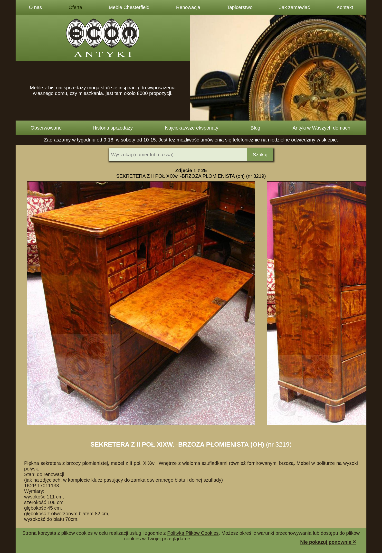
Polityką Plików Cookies (193, 533)
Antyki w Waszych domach (321, 128)
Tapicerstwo (240, 7)
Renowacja (188, 7)
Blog (255, 128)
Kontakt (344, 7)
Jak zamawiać (294, 7)
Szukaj (260, 154)
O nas (35, 7)
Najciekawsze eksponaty (191, 128)
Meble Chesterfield (129, 7)
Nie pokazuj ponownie (328, 541)
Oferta (75, 7)
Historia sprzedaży (113, 128)
